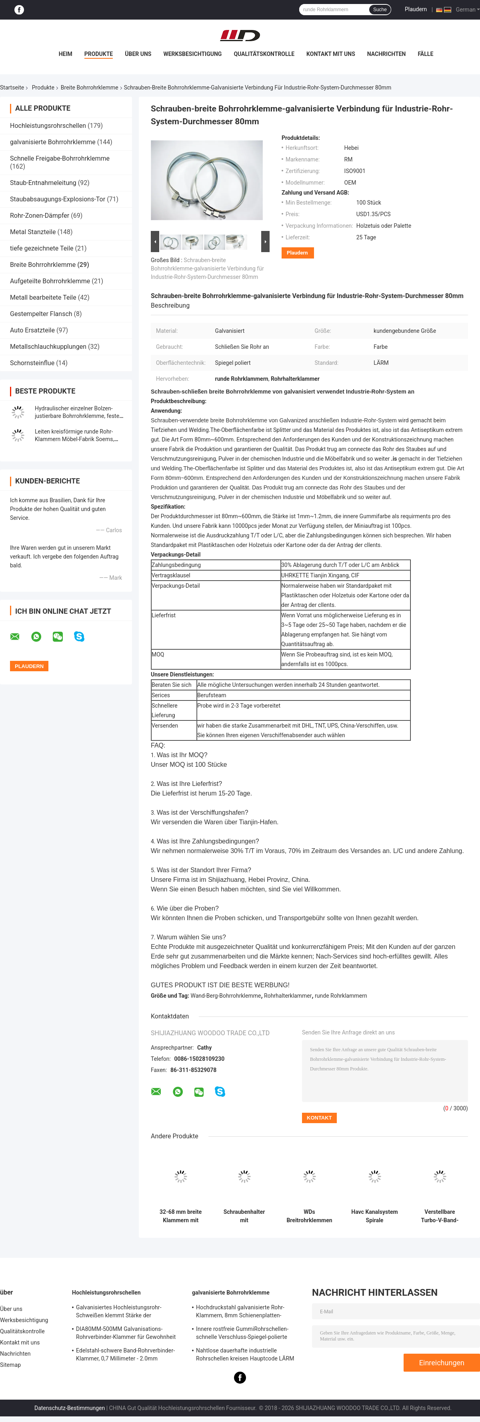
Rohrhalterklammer (288, 995)
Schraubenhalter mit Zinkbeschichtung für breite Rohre (244, 1216)
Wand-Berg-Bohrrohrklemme (226, 995)
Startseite (12, 87)
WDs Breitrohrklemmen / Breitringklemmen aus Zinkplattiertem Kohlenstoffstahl (309, 1216)
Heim (65, 54)
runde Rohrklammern (341, 995)
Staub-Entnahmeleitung (43, 183)
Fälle (425, 54)
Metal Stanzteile (33, 232)
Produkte (98, 54)
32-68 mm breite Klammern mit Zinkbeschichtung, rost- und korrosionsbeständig (180, 1216)
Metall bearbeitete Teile (43, 297)
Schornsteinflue (32, 363)
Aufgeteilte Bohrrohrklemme (50, 281)
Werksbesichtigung (192, 54)
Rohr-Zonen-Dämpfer (39, 215)
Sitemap (10, 1365)
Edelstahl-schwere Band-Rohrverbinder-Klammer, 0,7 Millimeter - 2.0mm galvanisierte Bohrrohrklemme (125, 1355)
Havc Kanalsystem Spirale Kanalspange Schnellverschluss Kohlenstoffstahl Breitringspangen (374, 1216)
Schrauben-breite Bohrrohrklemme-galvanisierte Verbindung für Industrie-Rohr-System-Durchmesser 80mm (207, 268)
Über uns (138, 54)
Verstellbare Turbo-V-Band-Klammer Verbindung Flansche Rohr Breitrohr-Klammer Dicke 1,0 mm (439, 1216)
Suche (380, 9)
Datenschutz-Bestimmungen (69, 1408)
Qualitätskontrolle (264, 54)
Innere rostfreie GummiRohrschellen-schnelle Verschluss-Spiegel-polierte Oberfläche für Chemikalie (242, 1334)
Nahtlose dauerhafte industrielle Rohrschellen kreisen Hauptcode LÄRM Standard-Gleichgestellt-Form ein (245, 1355)
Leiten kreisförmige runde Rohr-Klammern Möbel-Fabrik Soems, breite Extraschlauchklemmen (74, 439)
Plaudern (416, 9)
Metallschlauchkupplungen (48, 346)
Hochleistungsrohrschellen (48, 125)
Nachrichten (386, 54)
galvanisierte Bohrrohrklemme (53, 142)
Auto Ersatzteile (32, 330)
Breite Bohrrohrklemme (89, 87)
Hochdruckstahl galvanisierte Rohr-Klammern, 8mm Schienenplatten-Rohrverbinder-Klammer (240, 1312)
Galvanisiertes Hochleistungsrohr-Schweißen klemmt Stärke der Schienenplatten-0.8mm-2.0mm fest (121, 1312)
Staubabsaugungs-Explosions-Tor (57, 199)
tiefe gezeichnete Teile (42, 248)
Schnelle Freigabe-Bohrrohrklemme (60, 158)
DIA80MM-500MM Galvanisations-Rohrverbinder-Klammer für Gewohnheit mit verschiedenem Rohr (126, 1334)
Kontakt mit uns (330, 54)
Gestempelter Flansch (41, 314)
